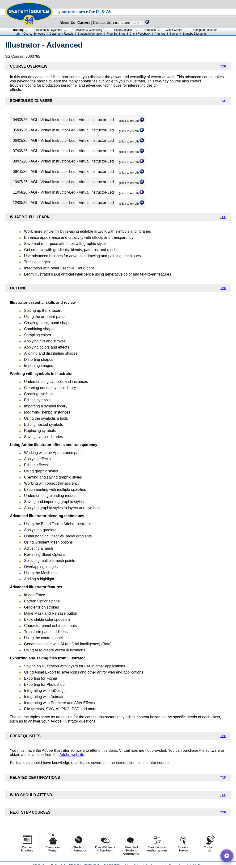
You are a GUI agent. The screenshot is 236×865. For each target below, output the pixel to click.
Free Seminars (116, 33)
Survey (174, 33)
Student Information (90, 33)
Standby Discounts (194, 33)
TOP (223, 66)
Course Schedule (34, 33)
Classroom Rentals (61, 33)
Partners (160, 33)
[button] (227, 856)
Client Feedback (140, 33)
